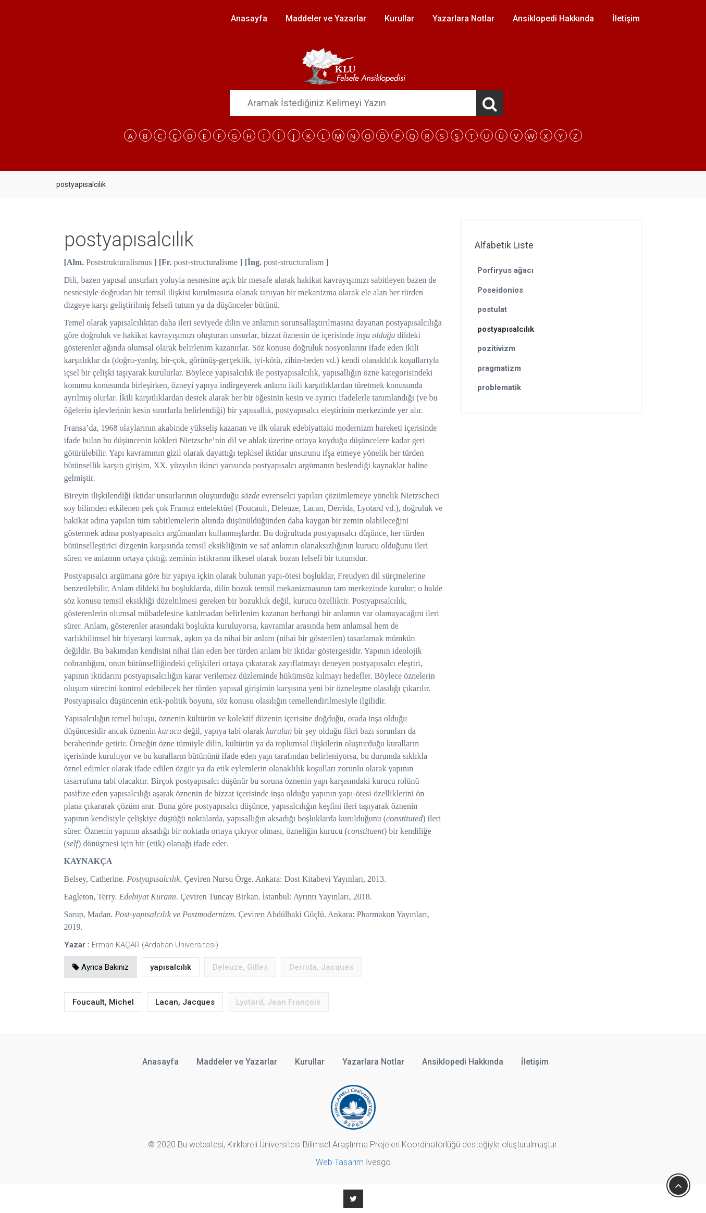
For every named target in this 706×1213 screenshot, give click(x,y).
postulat (492, 309)
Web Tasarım (340, 1162)
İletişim (626, 18)
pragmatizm (499, 368)
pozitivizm (496, 348)
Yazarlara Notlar (463, 18)
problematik (499, 387)
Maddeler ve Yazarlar (326, 18)
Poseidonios (500, 290)
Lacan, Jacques (185, 1002)
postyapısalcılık (505, 329)
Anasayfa (249, 18)
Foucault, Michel (103, 1002)
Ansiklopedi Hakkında (553, 18)
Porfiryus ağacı (505, 270)
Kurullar (399, 18)
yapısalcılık (170, 967)
